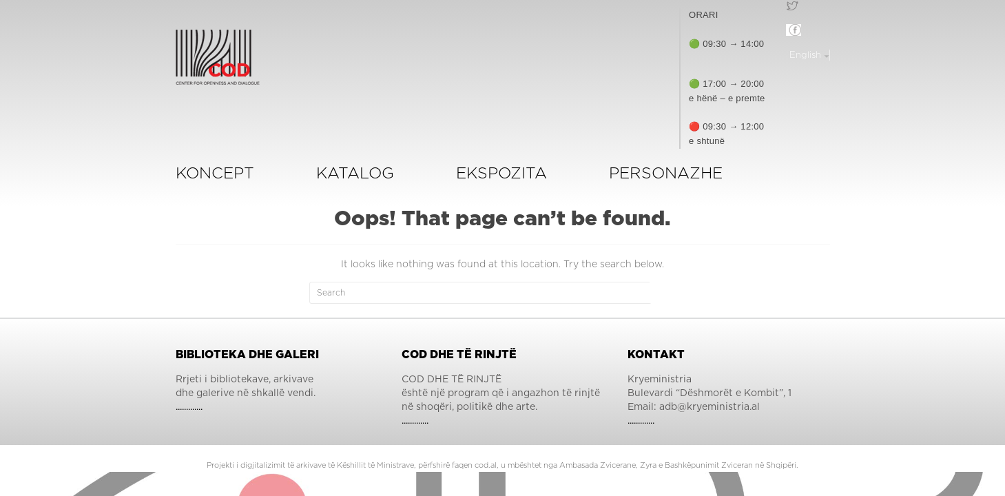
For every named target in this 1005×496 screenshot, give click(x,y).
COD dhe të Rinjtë (459, 354)
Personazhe (666, 174)
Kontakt (656, 354)
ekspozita (501, 174)
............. (189, 407)
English (806, 55)
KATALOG (355, 174)
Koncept (215, 174)
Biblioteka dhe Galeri (247, 354)
